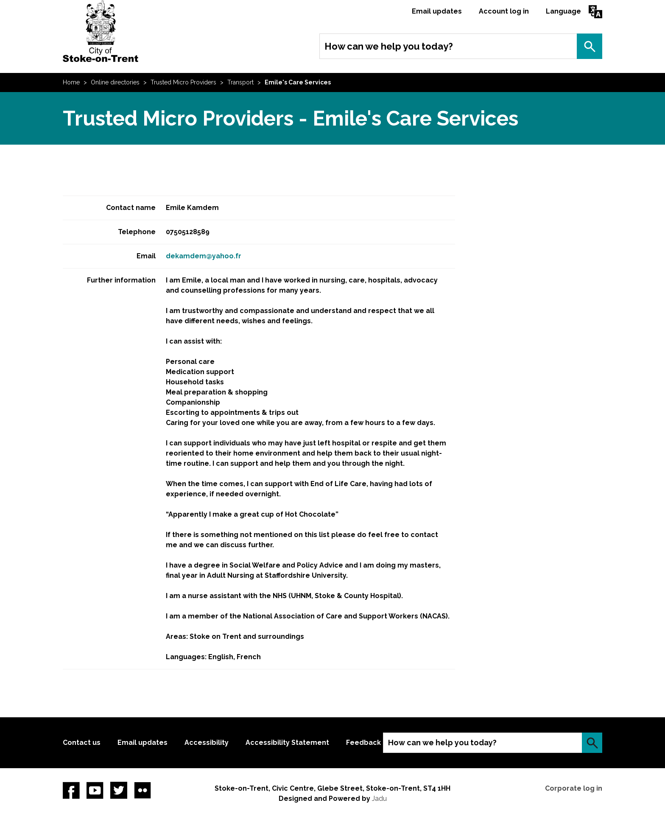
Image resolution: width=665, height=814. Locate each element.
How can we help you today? (388, 46)
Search (589, 46)
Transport (240, 82)
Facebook (71, 790)
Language (563, 11)
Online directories (115, 82)
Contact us (82, 742)
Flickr (142, 790)
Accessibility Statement (287, 742)
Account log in (504, 11)
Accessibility (206, 742)
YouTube (95, 790)
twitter (118, 790)
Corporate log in (573, 788)
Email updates (437, 11)
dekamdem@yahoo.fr (203, 256)
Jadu (379, 798)
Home (71, 82)
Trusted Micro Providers (183, 82)
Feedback (363, 742)
